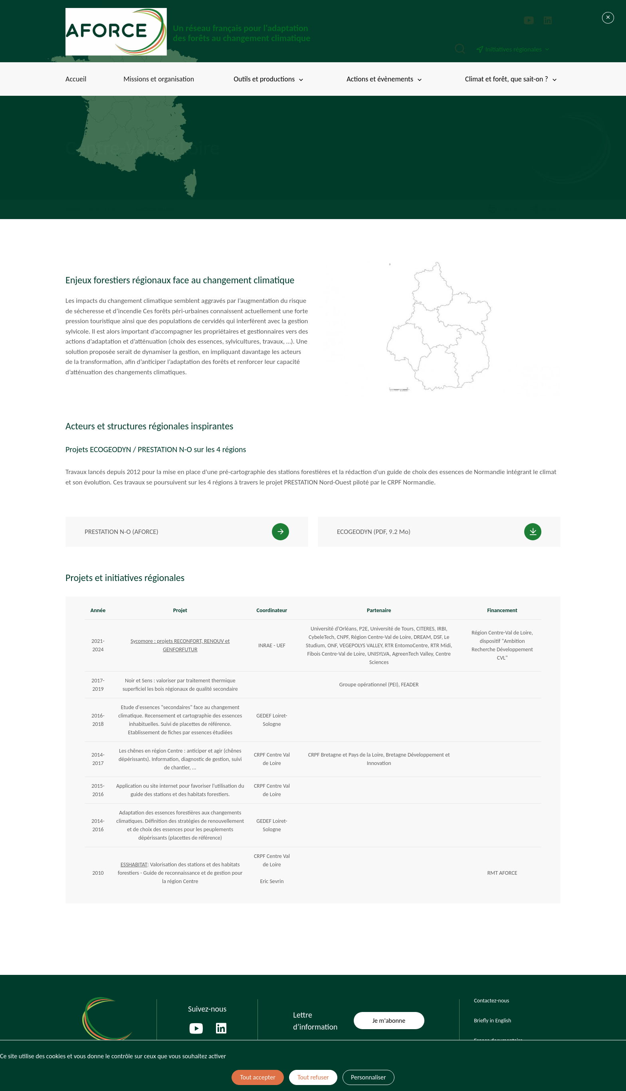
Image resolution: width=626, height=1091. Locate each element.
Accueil (75, 79)
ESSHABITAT (134, 864)
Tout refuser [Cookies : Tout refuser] (313, 1077)
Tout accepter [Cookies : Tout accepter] (257, 1077)
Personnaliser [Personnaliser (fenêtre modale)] (368, 1077)
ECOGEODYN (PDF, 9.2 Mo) (373, 532)
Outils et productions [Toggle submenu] (269, 79)
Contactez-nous (491, 1000)
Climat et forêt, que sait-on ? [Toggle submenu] (511, 79)
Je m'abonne (388, 1020)
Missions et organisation (158, 79)
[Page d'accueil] (189, 32)
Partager (545, 209)
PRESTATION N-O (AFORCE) (121, 532)
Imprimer (503, 209)
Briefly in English (492, 1020)
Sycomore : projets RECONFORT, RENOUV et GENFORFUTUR (180, 645)
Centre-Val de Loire (155, 208)
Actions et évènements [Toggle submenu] (385, 79)
